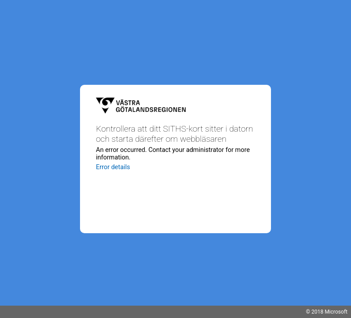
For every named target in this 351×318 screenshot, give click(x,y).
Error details (113, 167)
